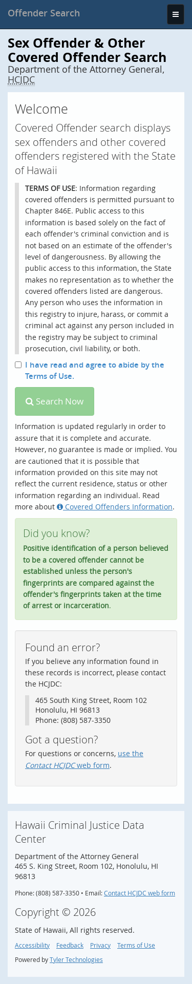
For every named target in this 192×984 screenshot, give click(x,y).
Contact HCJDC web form (139, 893)
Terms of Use (136, 945)
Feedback (69, 945)
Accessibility (32, 945)
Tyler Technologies (76, 960)
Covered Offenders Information (115, 506)
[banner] (44, 13)
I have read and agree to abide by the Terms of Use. (89, 370)
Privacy (100, 945)
